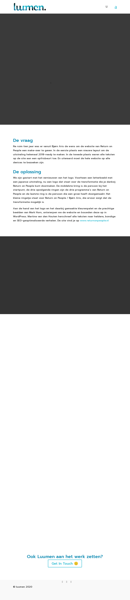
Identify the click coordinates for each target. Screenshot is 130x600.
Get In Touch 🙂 (65, 574)
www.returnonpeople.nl (94, 220)
